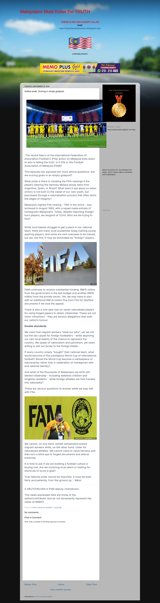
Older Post (91, 584)
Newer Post (30, 584)
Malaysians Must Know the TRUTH (55, 11)
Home (61, 584)
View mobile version (60, 589)
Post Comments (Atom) (43, 597)
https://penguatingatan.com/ (80, 75)
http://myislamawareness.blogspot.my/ (80, 28)
